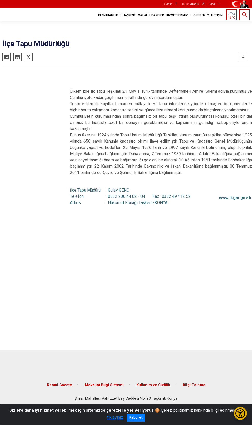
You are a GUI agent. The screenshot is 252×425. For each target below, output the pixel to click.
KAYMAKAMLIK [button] (108, 15)
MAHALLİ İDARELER (151, 15)
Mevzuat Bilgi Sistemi (104, 385)
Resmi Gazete (59, 385)
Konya (212, 4)
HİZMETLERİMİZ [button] (177, 15)
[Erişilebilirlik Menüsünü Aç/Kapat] (240, 413)
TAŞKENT (130, 15)
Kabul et (136, 417)
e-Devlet (168, 4)
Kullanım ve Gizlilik (153, 385)
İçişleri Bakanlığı (190, 4)
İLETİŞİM (217, 15)
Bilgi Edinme (194, 385)
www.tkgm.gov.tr (235, 197)
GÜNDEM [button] (199, 15)
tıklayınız (115, 417)
